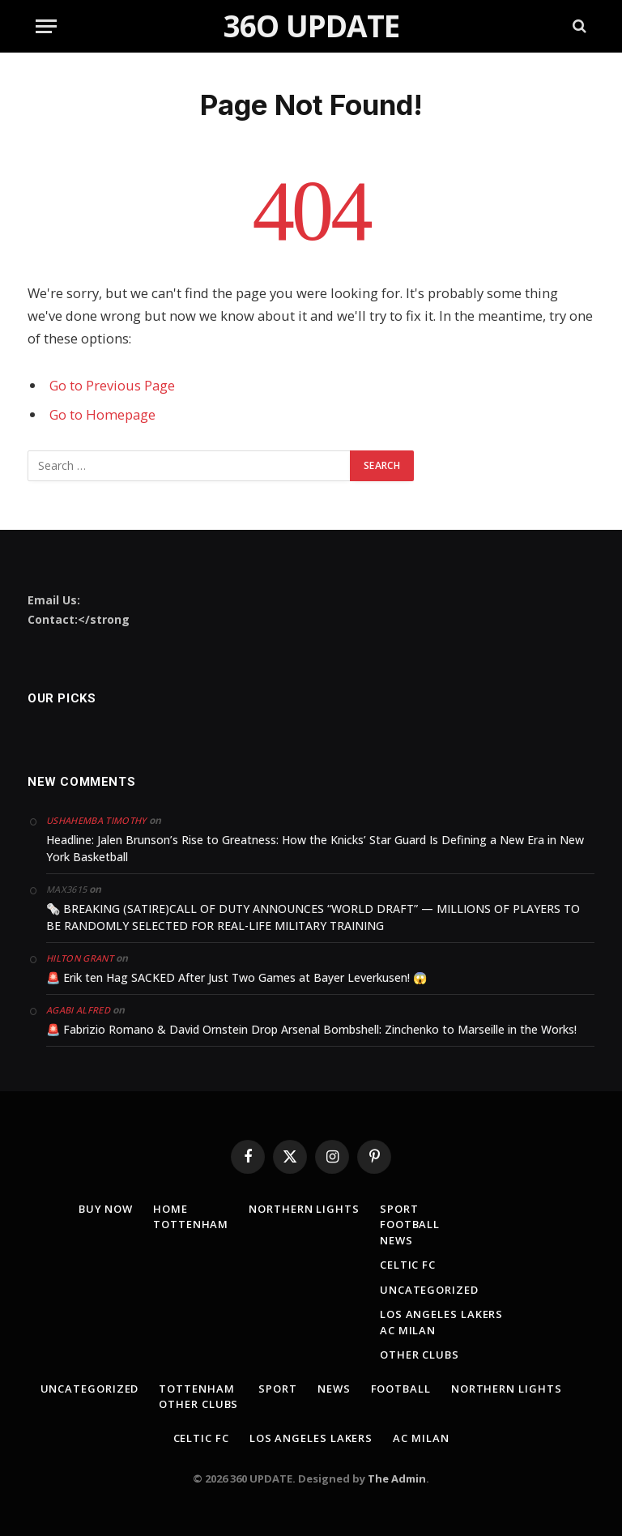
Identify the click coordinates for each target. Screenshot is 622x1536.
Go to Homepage (102, 414)
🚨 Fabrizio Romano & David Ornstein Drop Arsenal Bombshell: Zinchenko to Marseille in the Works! (311, 1029)
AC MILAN (408, 1330)
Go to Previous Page (112, 385)
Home (170, 1208)
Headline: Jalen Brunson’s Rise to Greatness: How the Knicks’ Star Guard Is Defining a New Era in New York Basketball (315, 848)
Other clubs (419, 1354)
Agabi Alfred (78, 1010)
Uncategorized (429, 1289)
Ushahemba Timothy (96, 820)
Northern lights (304, 1208)
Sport (399, 1208)
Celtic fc (408, 1264)
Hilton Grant (79, 958)
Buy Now (106, 1208)
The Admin (397, 1478)
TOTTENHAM (190, 1224)
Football (410, 1224)
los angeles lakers (441, 1314)
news (396, 1240)
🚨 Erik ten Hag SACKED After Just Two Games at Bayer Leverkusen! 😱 (236, 977)
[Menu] (46, 26)
